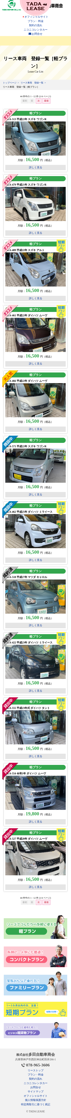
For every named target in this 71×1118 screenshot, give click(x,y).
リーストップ (36, 1070)
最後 (46, 100)
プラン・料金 (36, 21)
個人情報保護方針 (35, 1100)
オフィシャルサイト (35, 16)
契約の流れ (35, 25)
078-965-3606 (38, 1065)
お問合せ (36, 33)
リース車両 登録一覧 (32, 82)
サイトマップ (36, 1091)
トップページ (9, 82)
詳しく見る (35, 167)
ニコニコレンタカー (36, 29)
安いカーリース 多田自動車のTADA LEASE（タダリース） (35, 8)
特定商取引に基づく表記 (35, 1104)
